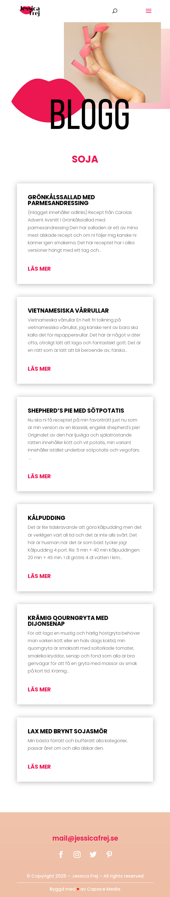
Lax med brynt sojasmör (68, 731)
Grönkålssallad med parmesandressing (61, 200)
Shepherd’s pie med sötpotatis (76, 411)
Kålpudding (46, 518)
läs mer (39, 269)
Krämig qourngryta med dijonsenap (68, 621)
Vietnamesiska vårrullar (68, 311)
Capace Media (103, 889)
